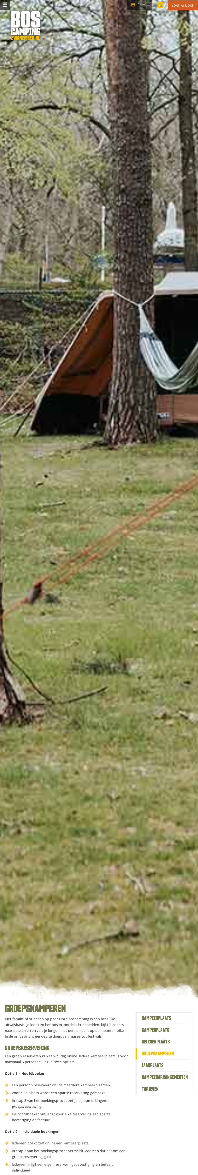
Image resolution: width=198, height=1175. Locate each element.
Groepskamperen (158, 1053)
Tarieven (150, 1089)
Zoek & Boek (183, 5)
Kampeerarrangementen (165, 1077)
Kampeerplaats (156, 1018)
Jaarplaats (153, 1065)
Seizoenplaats (156, 1041)
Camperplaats (155, 1030)
